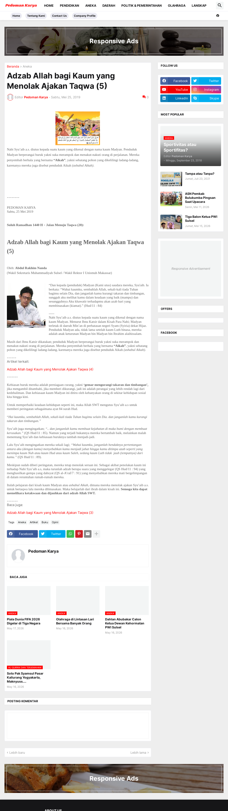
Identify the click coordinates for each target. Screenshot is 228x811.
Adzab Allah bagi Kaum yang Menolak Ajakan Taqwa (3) (50, 512)
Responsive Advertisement (190, 268)
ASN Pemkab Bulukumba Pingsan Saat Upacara (200, 198)
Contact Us (59, 15)
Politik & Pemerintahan (141, 5)
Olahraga (176, 5)
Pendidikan (69, 5)
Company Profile (85, 15)
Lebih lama (138, 752)
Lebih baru (17, 752)
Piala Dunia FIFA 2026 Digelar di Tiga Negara (23, 621)
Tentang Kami (36, 15)
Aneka (90, 5)
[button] (220, 5)
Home (49, 5)
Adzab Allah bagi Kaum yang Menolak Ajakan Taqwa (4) (50, 369)
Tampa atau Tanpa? (199, 173)
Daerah (108, 5)
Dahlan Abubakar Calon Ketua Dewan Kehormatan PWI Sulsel (124, 623)
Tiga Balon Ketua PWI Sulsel (201, 218)
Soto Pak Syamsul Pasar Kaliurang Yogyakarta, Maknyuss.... (25, 677)
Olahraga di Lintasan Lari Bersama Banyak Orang (75, 621)
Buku (45, 522)
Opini (55, 522)
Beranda (13, 66)
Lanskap (199, 5)
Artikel (34, 522)
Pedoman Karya (43, 551)
